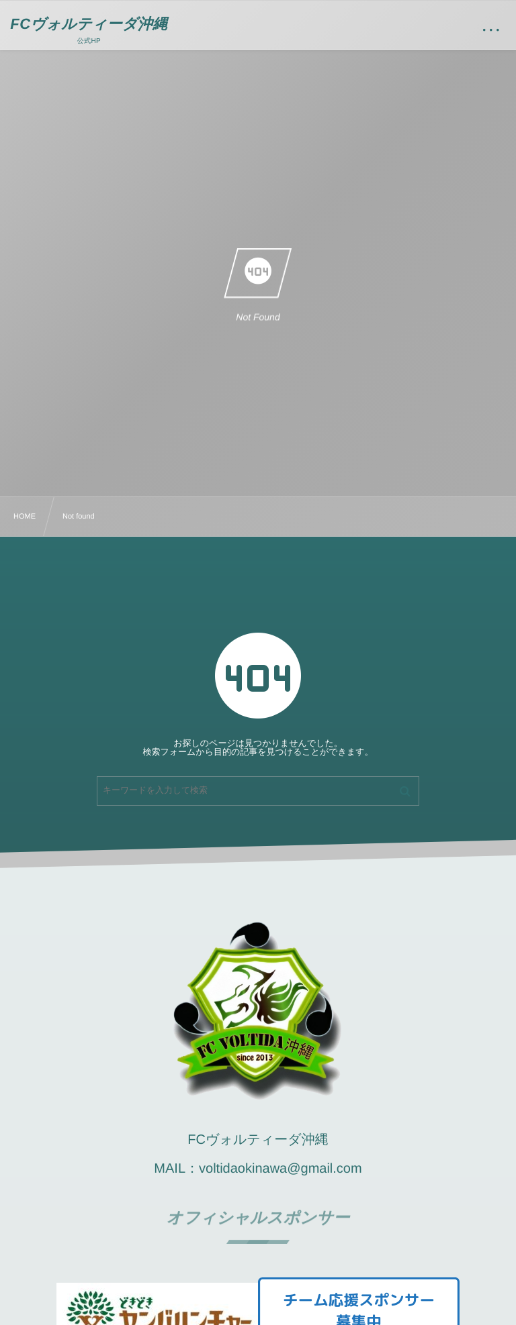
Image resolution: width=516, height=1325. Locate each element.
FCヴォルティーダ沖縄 (88, 24)
